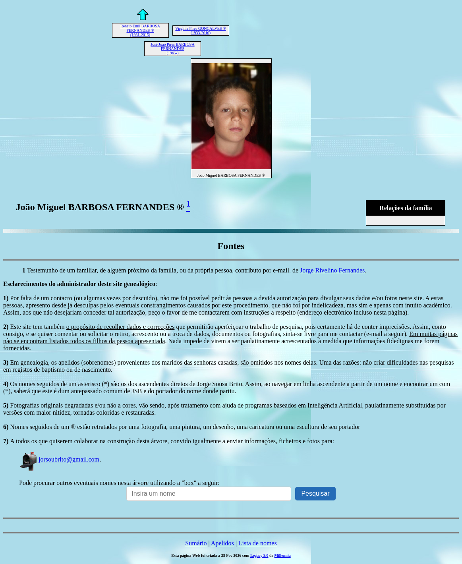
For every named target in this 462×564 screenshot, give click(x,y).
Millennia (282, 555)
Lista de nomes (257, 543)
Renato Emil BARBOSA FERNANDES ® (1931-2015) (140, 30)
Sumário (196, 543)
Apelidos (222, 543)
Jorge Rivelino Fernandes (332, 270)
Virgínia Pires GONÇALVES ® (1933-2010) (200, 30)
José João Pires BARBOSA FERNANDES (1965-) (172, 48)
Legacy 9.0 (259, 555)
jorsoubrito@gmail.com (59, 459)
